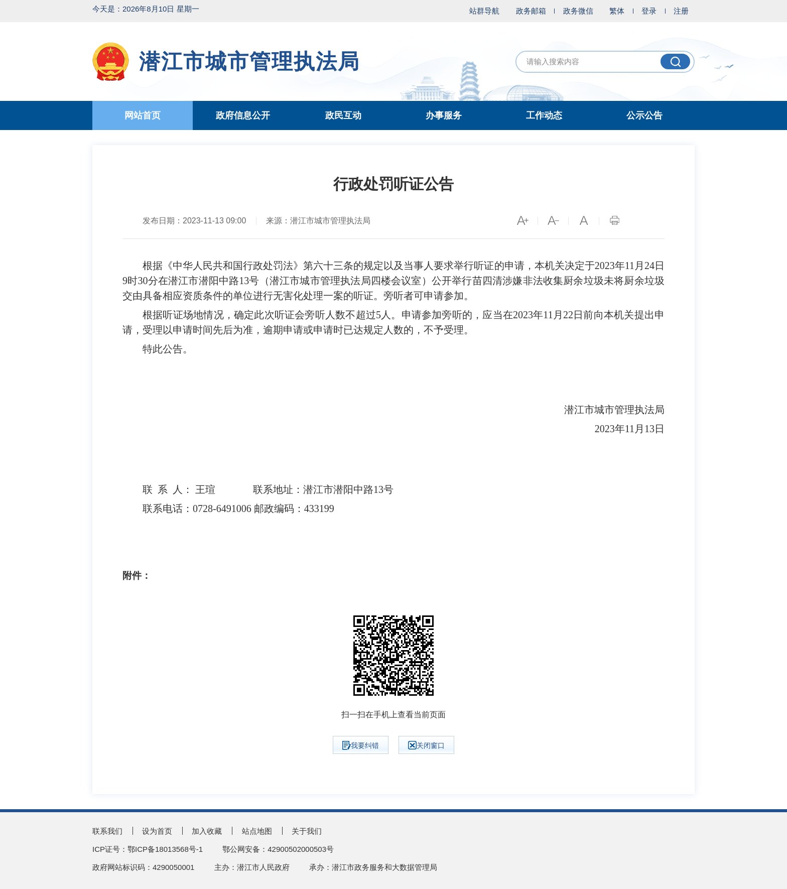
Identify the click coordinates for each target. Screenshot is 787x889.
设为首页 (157, 831)
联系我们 (107, 831)
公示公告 (644, 115)
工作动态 (544, 115)
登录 (649, 11)
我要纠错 (360, 745)
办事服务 (444, 115)
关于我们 (307, 831)
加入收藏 (207, 831)
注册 (681, 11)
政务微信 (578, 11)
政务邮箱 (531, 11)
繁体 (616, 11)
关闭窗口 (426, 745)
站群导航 (484, 11)
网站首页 (142, 115)
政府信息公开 (243, 115)
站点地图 (257, 831)
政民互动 (343, 115)
